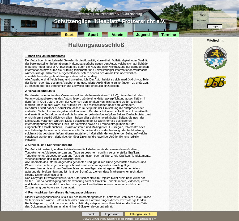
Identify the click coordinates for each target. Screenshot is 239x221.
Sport (93, 35)
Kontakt (91, 214)
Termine (168, 35)
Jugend (143, 35)
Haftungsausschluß (141, 214)
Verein (117, 35)
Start (69, 35)
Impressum (112, 214)
